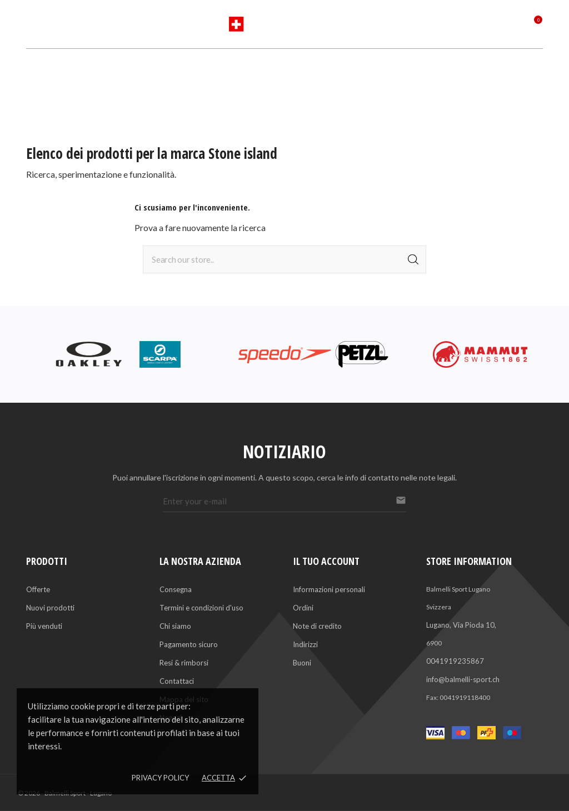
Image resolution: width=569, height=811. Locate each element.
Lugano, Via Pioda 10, (461, 624)
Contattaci (176, 681)
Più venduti (44, 626)
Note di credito (317, 626)
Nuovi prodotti (50, 607)
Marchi (266, 66)
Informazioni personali (329, 589)
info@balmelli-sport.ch (463, 679)
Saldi (347, 66)
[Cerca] (284, 259)
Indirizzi (305, 644)
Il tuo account (326, 561)
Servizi (309, 66)
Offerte (38, 589)
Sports (223, 66)
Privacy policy (160, 777)
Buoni (302, 662)
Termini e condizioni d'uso (201, 607)
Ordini (303, 607)
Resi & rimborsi (183, 662)
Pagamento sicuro (188, 644)
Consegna (175, 589)
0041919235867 (455, 661)
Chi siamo (175, 626)
